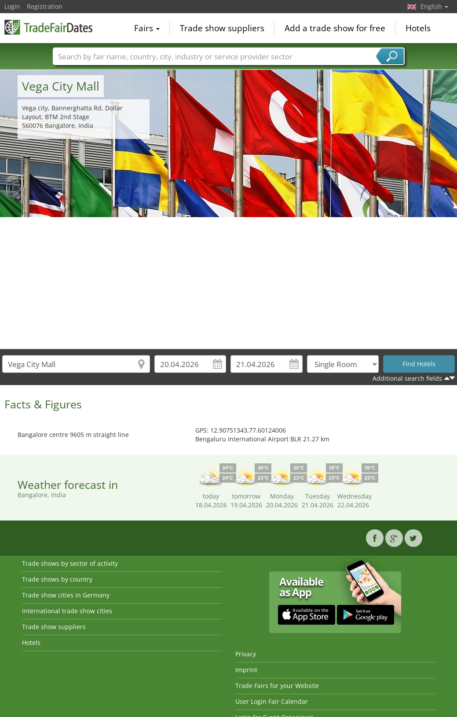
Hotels (418, 28)
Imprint (246, 670)
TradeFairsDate (48, 27)
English (434, 6)
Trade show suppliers (222, 28)
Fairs (147, 28)
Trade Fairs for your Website (277, 685)
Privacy (245, 654)
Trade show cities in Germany (66, 595)
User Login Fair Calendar (271, 701)
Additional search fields (407, 378)
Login (12, 6)
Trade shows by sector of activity (70, 563)
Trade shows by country (57, 579)
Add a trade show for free (335, 28)
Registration (44, 6)
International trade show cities (67, 611)
